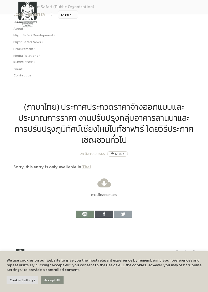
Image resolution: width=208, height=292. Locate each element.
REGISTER (36, 14)
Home (18, 22)
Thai (86, 167)
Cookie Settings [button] (22, 280)
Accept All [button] (52, 280)
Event (18, 68)
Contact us (22, 75)
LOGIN (18, 14)
